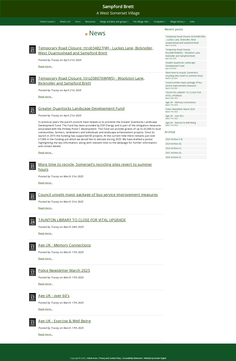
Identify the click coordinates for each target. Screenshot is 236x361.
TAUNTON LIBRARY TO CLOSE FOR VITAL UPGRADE (82, 219)
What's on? (65, 21)
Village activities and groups (114, 21)
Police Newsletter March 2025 (64, 270)
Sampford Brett (118, 6)
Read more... (45, 66)
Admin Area (92, 358)
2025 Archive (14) (174, 139)
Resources (90, 21)
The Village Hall (141, 21)
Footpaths (160, 21)
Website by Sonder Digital (155, 358)
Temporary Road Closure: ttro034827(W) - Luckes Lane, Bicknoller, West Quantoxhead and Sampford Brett (95, 50)
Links (192, 21)
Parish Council (47, 21)
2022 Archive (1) (173, 148)
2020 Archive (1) (173, 157)
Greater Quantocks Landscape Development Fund (81, 108)
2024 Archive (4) (173, 143)
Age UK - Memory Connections (64, 245)
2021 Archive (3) (173, 152)
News (78, 21)
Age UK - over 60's (53, 295)
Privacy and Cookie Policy (110, 358)
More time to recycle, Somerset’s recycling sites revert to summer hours (186, 75)
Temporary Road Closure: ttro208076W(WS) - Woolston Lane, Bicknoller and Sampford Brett (186, 54)
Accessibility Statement (132, 358)
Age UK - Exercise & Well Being (64, 320)
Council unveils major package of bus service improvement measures (98, 194)
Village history (177, 21)
